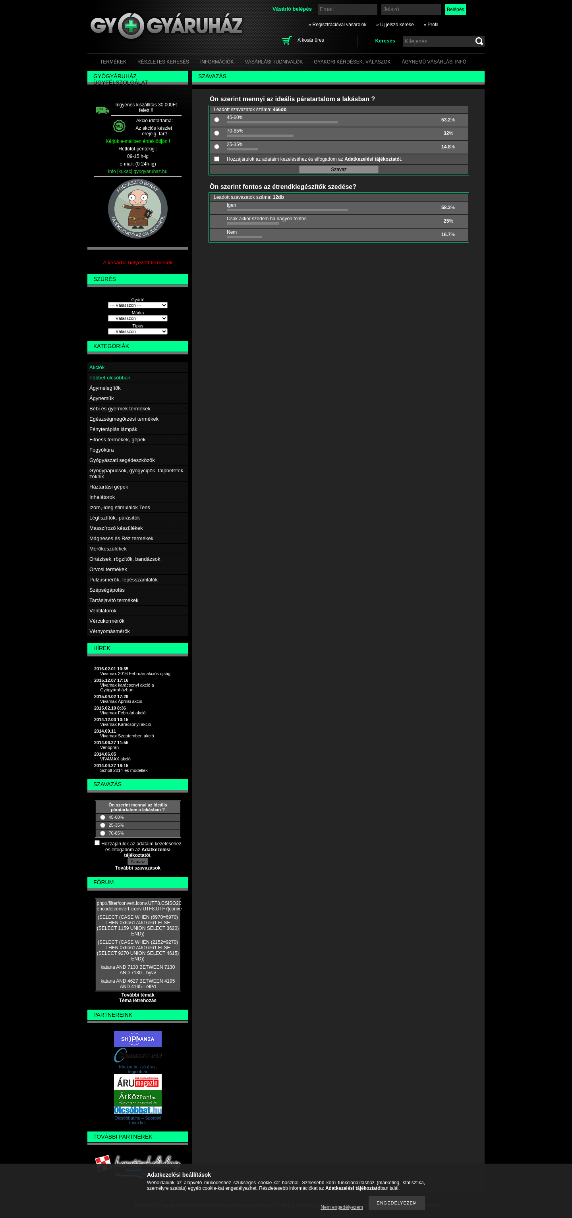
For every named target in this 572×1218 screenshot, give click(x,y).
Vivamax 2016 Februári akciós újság (135, 673)
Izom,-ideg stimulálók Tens (119, 507)
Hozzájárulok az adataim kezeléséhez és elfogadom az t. (141, 849)
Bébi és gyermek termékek (120, 409)
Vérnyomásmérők (109, 631)
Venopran (109, 747)
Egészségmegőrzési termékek (123, 419)
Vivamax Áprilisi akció (121, 701)
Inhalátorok (102, 497)
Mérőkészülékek (108, 549)
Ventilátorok (102, 611)
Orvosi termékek (108, 569)
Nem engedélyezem (342, 1207)
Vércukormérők (106, 621)
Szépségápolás (107, 590)
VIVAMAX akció (115, 758)
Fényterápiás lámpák (113, 429)
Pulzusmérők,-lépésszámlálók (123, 580)
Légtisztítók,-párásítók (114, 518)
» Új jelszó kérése (395, 24)
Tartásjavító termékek (114, 600)
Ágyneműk (101, 398)
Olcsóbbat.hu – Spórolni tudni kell (137, 1120)
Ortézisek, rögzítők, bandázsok (124, 559)
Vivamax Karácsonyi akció (125, 724)
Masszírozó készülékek (116, 528)
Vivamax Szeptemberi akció (127, 735)
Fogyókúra (101, 450)
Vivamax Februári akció (123, 712)
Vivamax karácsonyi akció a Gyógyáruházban (127, 687)
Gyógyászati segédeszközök (122, 460)
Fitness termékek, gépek (117, 440)
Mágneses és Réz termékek (121, 538)
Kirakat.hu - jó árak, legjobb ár (138, 1069)
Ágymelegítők (105, 388)
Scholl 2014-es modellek (124, 770)
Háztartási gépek (108, 487)
